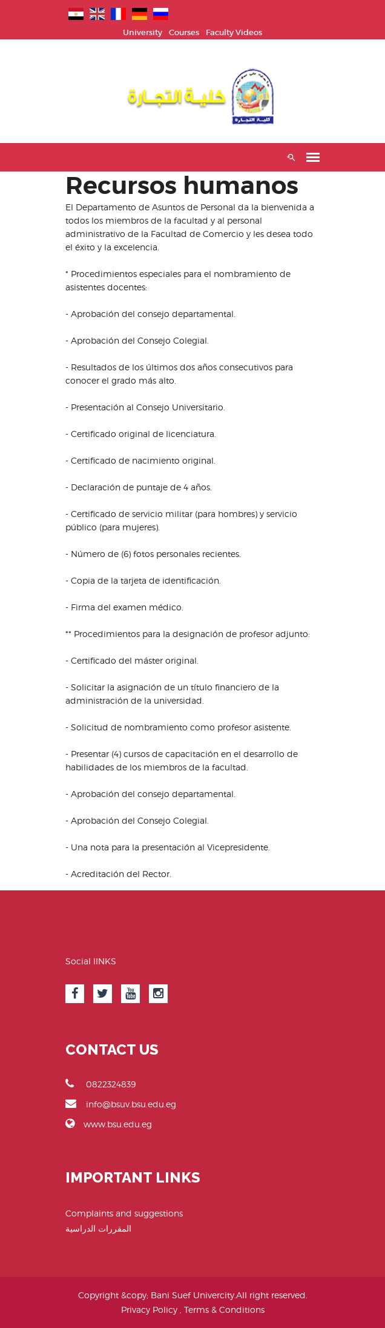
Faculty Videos (234, 32)
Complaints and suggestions (124, 1213)
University (142, 32)
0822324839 (100, 1083)
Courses (184, 32)
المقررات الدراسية (98, 1228)
